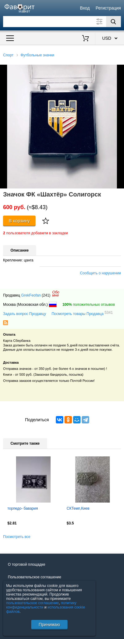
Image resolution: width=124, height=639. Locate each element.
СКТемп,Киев (78, 508)
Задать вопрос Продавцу (24, 314)
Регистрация (108, 8)
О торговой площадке (26, 564)
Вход (85, 8)
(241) (46, 295)
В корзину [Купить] (19, 220)
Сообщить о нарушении (100, 273)
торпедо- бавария (22, 508)
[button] (118, 70)
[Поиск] (113, 21)
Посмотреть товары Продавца (82, 313)
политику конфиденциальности (41, 605)
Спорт (8, 55)
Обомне (55, 294)
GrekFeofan (31, 295)
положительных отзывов (88, 304)
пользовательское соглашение (32, 603)
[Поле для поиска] (62, 21)
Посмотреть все (16, 537)
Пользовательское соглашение (34, 577)
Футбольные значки (37, 55)
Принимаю (49, 624)
